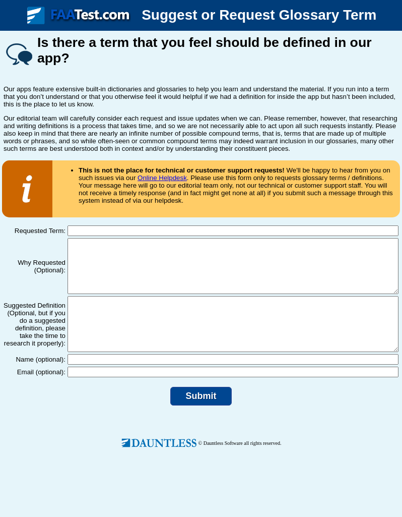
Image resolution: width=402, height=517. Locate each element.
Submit (201, 417)
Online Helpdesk (162, 178)
